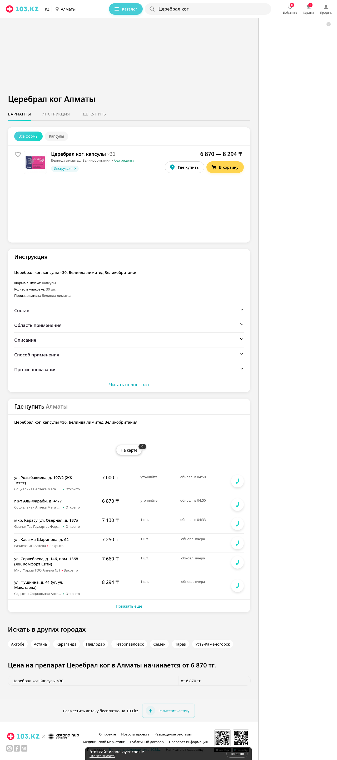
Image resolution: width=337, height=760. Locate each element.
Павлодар (95, 644)
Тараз (180, 644)
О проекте (107, 734)
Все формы (28, 136)
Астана (40, 644)
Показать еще (129, 606)
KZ (47, 9)
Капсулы (56, 136)
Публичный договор (146, 741)
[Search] (207, 9)
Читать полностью (129, 384)
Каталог (125, 9)
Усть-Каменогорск (212, 644)
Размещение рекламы (173, 734)
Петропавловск (129, 644)
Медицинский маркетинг (104, 741)
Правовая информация (188, 741)
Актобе (17, 644)
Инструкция (56, 114)
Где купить (93, 114)
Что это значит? (102, 756)
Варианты (19, 114)
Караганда (66, 644)
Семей (159, 644)
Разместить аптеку (167, 710)
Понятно (237, 753)
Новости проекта (135, 734)
